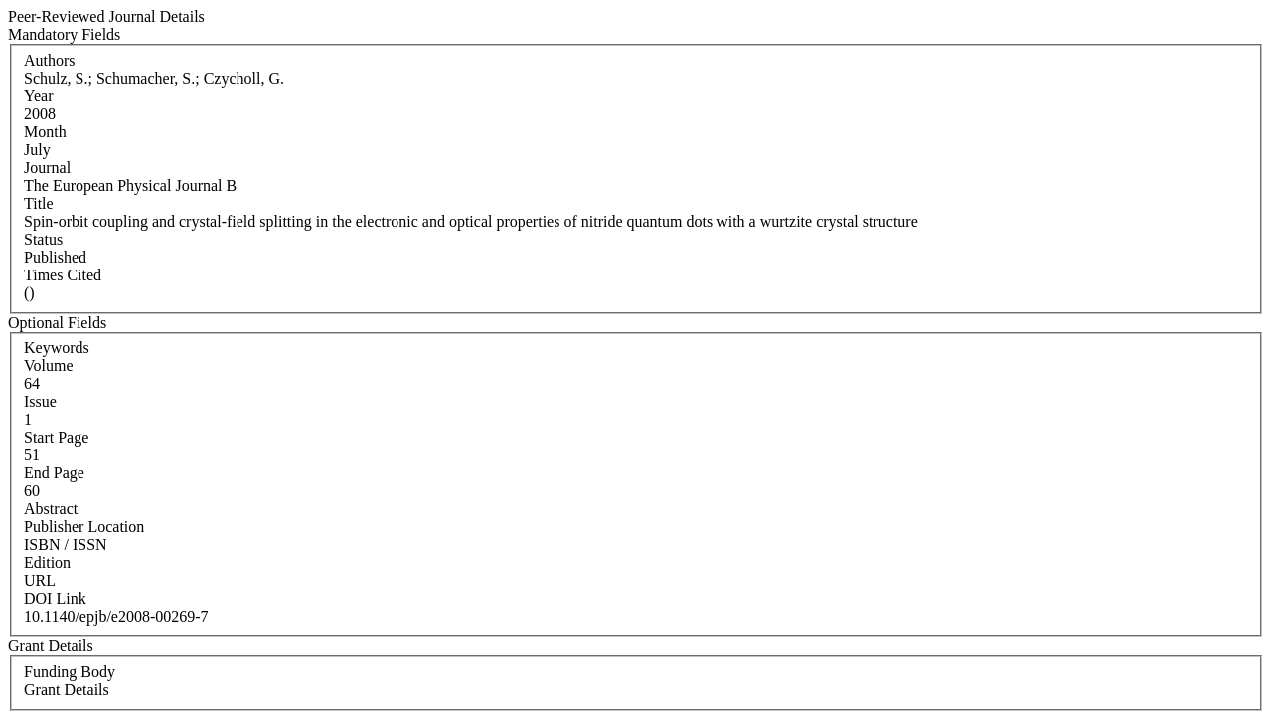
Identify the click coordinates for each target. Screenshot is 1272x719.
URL (40, 580)
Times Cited (62, 275)
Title (39, 203)
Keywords (56, 347)
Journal (47, 167)
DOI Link (55, 598)
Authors (50, 60)
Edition (47, 562)
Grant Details (66, 689)
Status (43, 239)
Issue (40, 401)
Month (45, 131)
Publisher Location (84, 526)
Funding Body (69, 671)
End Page (54, 472)
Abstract (51, 508)
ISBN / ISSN (65, 544)
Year (38, 96)
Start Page (56, 437)
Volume (48, 365)
